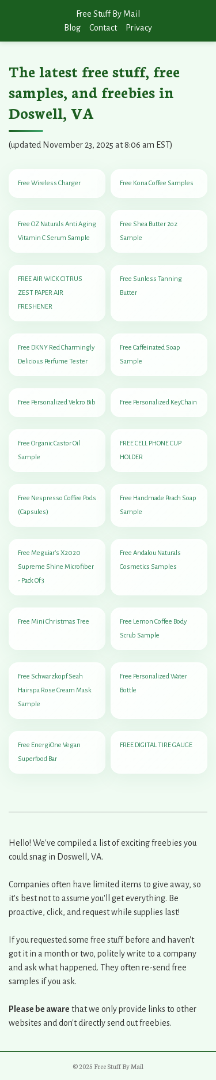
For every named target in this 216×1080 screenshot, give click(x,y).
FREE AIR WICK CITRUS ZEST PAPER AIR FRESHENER (50, 292)
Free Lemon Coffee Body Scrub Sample (153, 628)
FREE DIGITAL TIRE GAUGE (156, 745)
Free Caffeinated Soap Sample (150, 354)
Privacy (139, 27)
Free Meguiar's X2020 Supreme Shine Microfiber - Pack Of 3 (56, 566)
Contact (103, 27)
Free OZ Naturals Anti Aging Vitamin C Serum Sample (57, 231)
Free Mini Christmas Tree (53, 621)
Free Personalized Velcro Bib (57, 402)
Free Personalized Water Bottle (153, 683)
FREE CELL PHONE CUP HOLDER (150, 450)
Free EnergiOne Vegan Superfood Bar (49, 752)
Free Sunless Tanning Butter (151, 286)
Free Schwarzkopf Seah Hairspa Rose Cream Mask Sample (55, 690)
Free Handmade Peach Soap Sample (158, 505)
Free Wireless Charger (49, 183)
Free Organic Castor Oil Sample (49, 450)
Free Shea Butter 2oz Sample (148, 231)
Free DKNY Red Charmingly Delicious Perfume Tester (56, 354)
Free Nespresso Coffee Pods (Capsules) (57, 505)
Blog (72, 27)
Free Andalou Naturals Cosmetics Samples (150, 560)
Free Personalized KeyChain (158, 402)
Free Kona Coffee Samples (157, 183)
